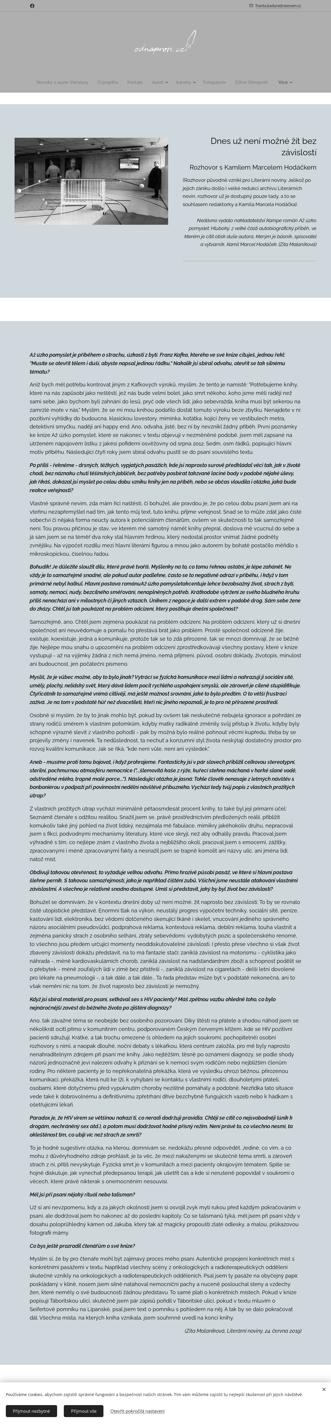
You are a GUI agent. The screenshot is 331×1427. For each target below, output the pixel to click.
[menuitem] (61, 82)
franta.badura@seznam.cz (278, 5)
